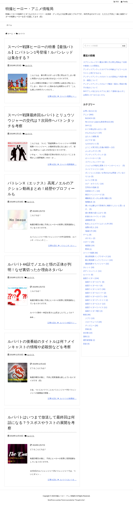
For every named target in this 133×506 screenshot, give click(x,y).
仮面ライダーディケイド (96, 300)
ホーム (10, 34)
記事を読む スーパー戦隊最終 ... (62, 164)
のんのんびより (93, 133)
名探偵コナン (92, 191)
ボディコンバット (92, 271)
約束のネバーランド (95, 216)
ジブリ (89, 318)
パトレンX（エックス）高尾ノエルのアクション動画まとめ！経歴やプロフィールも (41, 188)
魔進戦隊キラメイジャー (97, 264)
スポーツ (88, 242)
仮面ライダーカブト (94, 282)
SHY (88, 125)
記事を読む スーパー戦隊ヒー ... (62, 96)
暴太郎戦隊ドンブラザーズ (98, 256)
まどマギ (90, 140)
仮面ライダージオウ (95, 289)
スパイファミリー (94, 169)
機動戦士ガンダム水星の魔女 (98, 198)
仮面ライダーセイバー (95, 293)
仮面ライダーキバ (93, 286)
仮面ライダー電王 (93, 311)
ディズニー (91, 326)
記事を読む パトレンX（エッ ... (62, 245)
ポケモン (90, 238)
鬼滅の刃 (90, 231)
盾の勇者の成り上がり (95, 213)
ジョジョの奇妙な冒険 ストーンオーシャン (105, 165)
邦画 (88, 329)
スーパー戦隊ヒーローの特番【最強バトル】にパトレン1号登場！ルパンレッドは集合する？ (41, 52)
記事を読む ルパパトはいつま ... (62, 480)
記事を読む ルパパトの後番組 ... (62, 398)
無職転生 (90, 202)
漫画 (86, 336)
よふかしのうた (93, 151)
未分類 (87, 333)
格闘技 (89, 245)
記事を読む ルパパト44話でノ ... (62, 323)
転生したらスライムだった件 (99, 224)
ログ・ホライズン (94, 184)
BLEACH (90, 118)
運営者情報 (89, 340)
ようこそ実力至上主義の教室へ (99, 147)
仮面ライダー (91, 278)
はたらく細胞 (92, 136)
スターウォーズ (93, 322)
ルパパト (28, 65)
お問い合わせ (90, 111)
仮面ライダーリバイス (96, 307)
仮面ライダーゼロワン (96, 296)
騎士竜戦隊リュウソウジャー (99, 260)
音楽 (86, 344)
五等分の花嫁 (92, 187)
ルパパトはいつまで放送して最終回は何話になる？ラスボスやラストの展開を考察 (41, 422)
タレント (88, 267)
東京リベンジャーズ (94, 195)
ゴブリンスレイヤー (94, 162)
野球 (88, 249)
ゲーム (87, 235)
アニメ (88, 115)
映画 (87, 315)
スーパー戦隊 (90, 253)
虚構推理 (90, 220)
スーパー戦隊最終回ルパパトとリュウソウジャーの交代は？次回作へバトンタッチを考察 (41, 120)
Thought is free (79, 500)
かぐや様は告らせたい (95, 129)
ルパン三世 (91, 180)
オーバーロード (93, 158)
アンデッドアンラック (95, 155)
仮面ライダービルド (95, 304)
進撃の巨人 (91, 227)
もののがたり (92, 144)
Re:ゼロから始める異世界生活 (99, 122)
